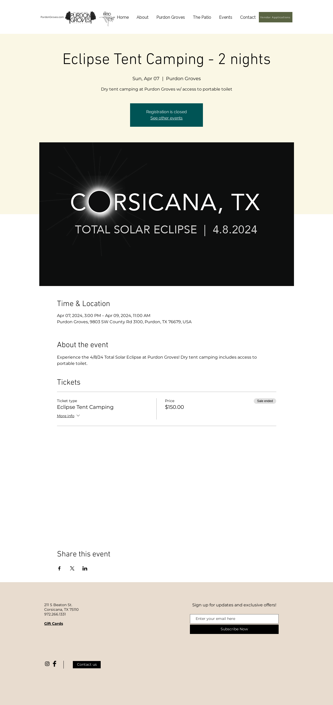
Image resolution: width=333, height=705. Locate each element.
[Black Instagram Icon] (47, 664)
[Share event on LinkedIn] (84, 568)
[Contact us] (87, 664)
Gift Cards (53, 623)
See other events (166, 118)
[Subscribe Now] (234, 629)
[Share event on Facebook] (59, 568)
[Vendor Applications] (275, 17)
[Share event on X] (72, 568)
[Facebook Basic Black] (54, 664)
